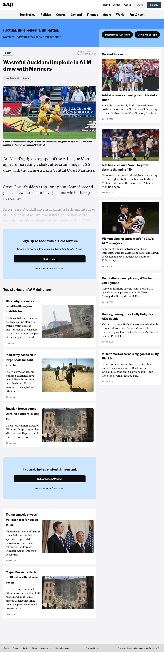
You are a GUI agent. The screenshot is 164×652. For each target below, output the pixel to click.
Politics (46, 14)
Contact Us (46, 648)
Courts (61, 14)
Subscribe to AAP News (117, 34)
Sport (107, 14)
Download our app (147, 34)
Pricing (106, 4)
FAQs (25, 648)
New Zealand (12, 78)
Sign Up (154, 4)
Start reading (50, 259)
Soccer (26, 78)
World (120, 14)
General (76, 14)
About (127, 4)
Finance (92, 14)
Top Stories (27, 14)
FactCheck (137, 14)
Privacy (16, 648)
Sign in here (58, 268)
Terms (6, 648)
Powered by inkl (93, 648)
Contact (116, 4)
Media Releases (62, 648)
